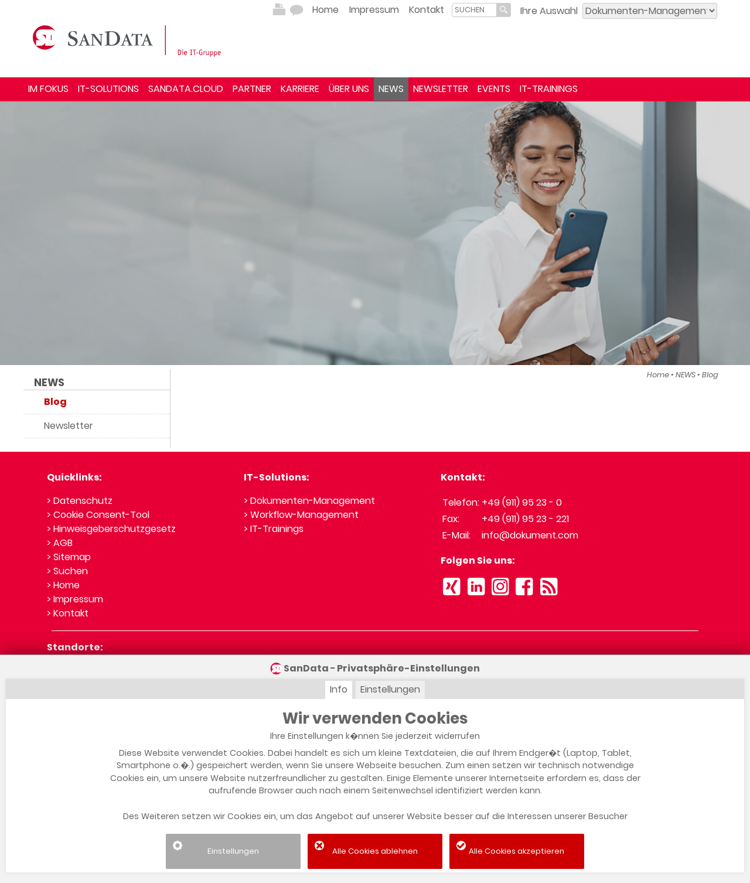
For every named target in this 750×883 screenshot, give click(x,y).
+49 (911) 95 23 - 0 (522, 502)
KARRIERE (300, 89)
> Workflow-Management (301, 514)
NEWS (391, 89)
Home (325, 9)
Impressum (374, 9)
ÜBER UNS (349, 89)
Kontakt (426, 9)
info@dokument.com (530, 535)
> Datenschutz (79, 500)
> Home (63, 585)
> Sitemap (69, 557)
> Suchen (67, 571)
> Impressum (75, 599)
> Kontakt (67, 613)
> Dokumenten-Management (309, 500)
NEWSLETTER (440, 89)
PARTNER (252, 89)
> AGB (60, 543)
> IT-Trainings (274, 529)
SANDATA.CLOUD (185, 89)
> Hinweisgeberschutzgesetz (111, 529)
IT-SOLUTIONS (108, 89)
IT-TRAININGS (549, 89)
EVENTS (494, 89)
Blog (710, 375)
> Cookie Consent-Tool (98, 514)
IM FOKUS (48, 89)
